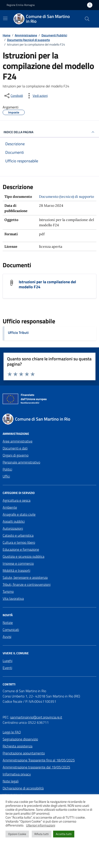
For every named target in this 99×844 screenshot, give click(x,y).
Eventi (7, 667)
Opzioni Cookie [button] (17, 834)
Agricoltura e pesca (16, 500)
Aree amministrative (17, 441)
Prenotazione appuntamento (24, 753)
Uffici (6, 476)
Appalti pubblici (14, 521)
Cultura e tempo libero (19, 542)
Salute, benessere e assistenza (25, 577)
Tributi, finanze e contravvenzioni (26, 584)
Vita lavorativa (13, 598)
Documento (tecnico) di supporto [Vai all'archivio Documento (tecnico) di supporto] (66, 196)
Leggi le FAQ (12, 732)
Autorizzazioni (13, 528)
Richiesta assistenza (17, 746)
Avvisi (7, 636)
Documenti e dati (15, 448)
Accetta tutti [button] (64, 834)
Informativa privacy (17, 774)
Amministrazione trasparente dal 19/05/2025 (36, 767)
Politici (7, 469)
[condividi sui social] (13, 95)
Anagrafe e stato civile (19, 514)
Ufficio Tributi (18, 332)
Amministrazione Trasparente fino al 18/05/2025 (39, 760)
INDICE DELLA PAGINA (49, 132)
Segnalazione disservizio (20, 739)
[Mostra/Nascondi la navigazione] (5, 18)
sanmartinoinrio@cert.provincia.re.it (36, 717)
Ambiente (10, 507)
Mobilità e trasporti (16, 570)
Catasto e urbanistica (18, 535)
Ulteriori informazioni (40, 825)
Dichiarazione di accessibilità (23, 788)
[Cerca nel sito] (87, 19)
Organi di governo (15, 455)
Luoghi (7, 660)
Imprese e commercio (18, 563)
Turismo (8, 591)
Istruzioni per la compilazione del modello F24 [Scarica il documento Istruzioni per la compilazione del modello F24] (47, 284)
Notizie (8, 622)
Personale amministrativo (21, 462)
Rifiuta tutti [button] (41, 834)
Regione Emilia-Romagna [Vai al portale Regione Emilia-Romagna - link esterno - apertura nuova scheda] (21, 5)
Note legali (11, 781)
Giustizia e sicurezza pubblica (23, 556)
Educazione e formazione (21, 549)
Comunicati (11, 629)
